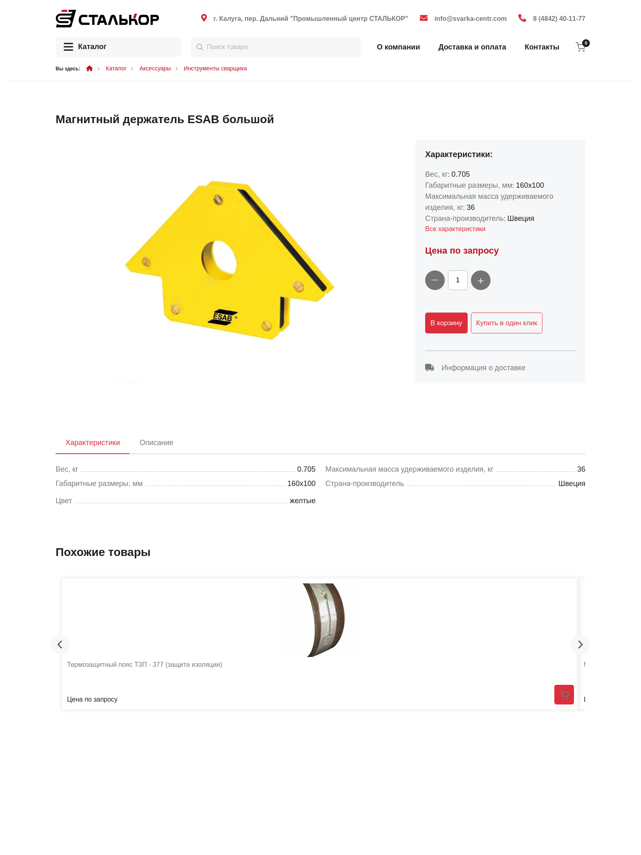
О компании (398, 47)
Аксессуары (155, 68)
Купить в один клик (506, 323)
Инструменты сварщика (215, 68)
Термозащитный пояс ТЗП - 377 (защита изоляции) (144, 664)
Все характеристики (455, 228)
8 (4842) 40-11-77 (559, 18)
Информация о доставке (475, 368)
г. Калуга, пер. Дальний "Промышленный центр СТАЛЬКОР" (310, 18)
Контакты (541, 47)
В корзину (446, 323)
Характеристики (92, 443)
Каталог (85, 47)
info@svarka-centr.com (471, 18)
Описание (156, 443)
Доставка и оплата (472, 47)
